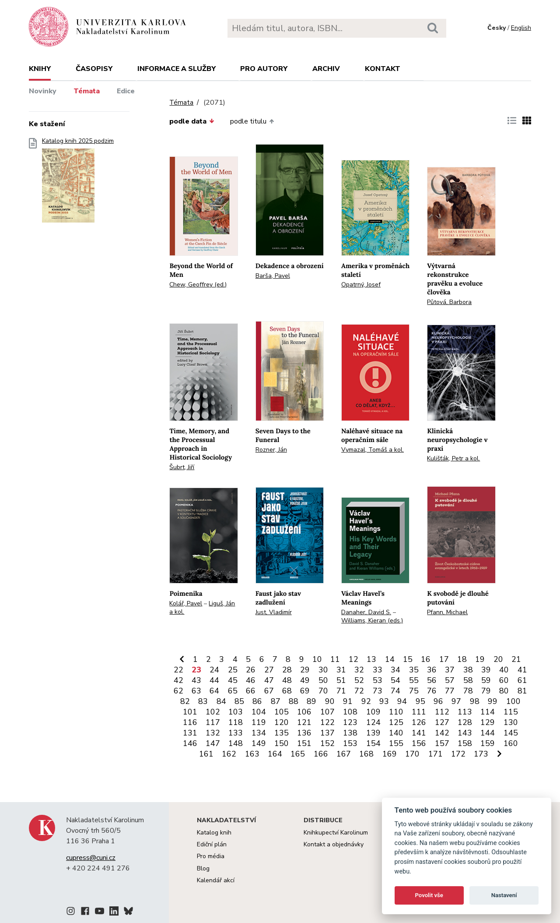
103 (235, 712)
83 (203, 701)
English (521, 28)
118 (235, 722)
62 (178, 691)
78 (468, 691)
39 (486, 670)
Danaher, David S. (366, 612)
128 (465, 722)
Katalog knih (214, 832)
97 (456, 701)
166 (321, 754)
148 (235, 743)
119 (259, 722)
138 (350, 733)
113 (465, 712)
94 (402, 701)
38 (468, 670)
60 (504, 680)
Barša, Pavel (273, 276)
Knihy (40, 69)
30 (323, 670)
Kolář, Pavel (185, 603)
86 (257, 701)
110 (396, 712)
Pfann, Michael (447, 612)
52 (359, 680)
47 (269, 680)
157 (442, 743)
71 (341, 691)
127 (442, 722)
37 (450, 670)
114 (487, 712)
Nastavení (504, 895)
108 (350, 712)
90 (330, 701)
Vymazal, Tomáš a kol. (372, 450)
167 (343, 754)
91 (348, 701)
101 (190, 712)
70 (323, 691)
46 (251, 680)
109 (373, 712)
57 (450, 680)
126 (419, 722)
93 (384, 701)
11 (335, 659)
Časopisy (94, 69)
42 (178, 680)
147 (213, 743)
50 (323, 680)
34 (395, 670)
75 (414, 691)
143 (465, 733)
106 (304, 712)
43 (196, 680)
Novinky (42, 91)
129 (487, 722)
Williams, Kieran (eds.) (372, 620)
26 (251, 670)
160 (511, 743)
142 (442, 733)
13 (371, 659)
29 (305, 670)
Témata (87, 91)
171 (435, 754)
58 (468, 680)
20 (498, 659)
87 (275, 701)
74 (395, 691)
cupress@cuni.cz (91, 858)
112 (442, 712)
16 (425, 659)
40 (504, 670)
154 (373, 743)
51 (341, 680)
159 (487, 743)
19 (480, 659)
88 (293, 701)
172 (458, 754)
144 (487, 733)
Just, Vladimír (274, 612)
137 (327, 733)
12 (353, 659)
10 (317, 659)
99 (492, 701)
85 (239, 701)
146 (190, 743)
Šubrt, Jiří (181, 467)
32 (359, 670)
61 (522, 680)
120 (281, 722)
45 (233, 680)
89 (311, 701)
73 (377, 691)
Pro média (210, 856)
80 (504, 691)
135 (281, 733)
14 (390, 659)
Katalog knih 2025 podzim (78, 183)
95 (420, 701)
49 (305, 680)
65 (233, 691)
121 (304, 722)
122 (327, 722)
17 (444, 659)
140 (396, 733)
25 (233, 670)
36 (432, 670)
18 (462, 659)
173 (481, 754)
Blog (203, 868)
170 (412, 754)
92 (366, 701)
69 (305, 691)
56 (432, 680)
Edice (126, 91)
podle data (191, 121)
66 (251, 691)
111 (419, 712)
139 (373, 733)
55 (414, 680)
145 (511, 733)
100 (513, 701)
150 (281, 743)
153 (350, 743)
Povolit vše (429, 895)
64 (214, 691)
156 (419, 743)
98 (475, 701)
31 (341, 670)
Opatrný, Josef (361, 284)
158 (465, 743)
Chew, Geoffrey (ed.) (198, 284)
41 (522, 670)
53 (377, 680)
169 (389, 754)
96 (438, 701)
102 (213, 712)
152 (327, 743)
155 (396, 743)
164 (275, 754)
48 (287, 680)
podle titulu (252, 121)
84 (221, 701)
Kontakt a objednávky (334, 844)
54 (395, 680)
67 (269, 691)
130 (511, 722)
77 (450, 691)
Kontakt (382, 69)
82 (185, 701)
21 (516, 659)
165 (297, 754)
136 (304, 733)
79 (486, 691)
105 (281, 712)
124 (373, 722)
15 (408, 659)
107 (327, 712)
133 (235, 733)
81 (522, 691)
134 (259, 733)
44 (214, 680)
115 (511, 712)
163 (252, 754)
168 (366, 754)
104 (259, 712)
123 (350, 722)
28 (287, 670)
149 (259, 743)
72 (359, 691)
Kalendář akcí (215, 880)
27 (269, 670)
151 (304, 743)
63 (196, 691)
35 (414, 670)
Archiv (326, 69)
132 (213, 733)
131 (190, 733)
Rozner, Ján (271, 450)
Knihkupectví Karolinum (336, 832)
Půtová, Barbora (449, 302)
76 (432, 691)
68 (287, 691)
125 (396, 722)
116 (190, 722)
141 (419, 733)
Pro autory (263, 69)
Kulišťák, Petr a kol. (453, 458)
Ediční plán (212, 844)
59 (486, 680)
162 (229, 754)
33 (377, 670)
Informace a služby (176, 69)
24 (214, 670)
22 (178, 670)
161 (206, 754)
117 (213, 722)
